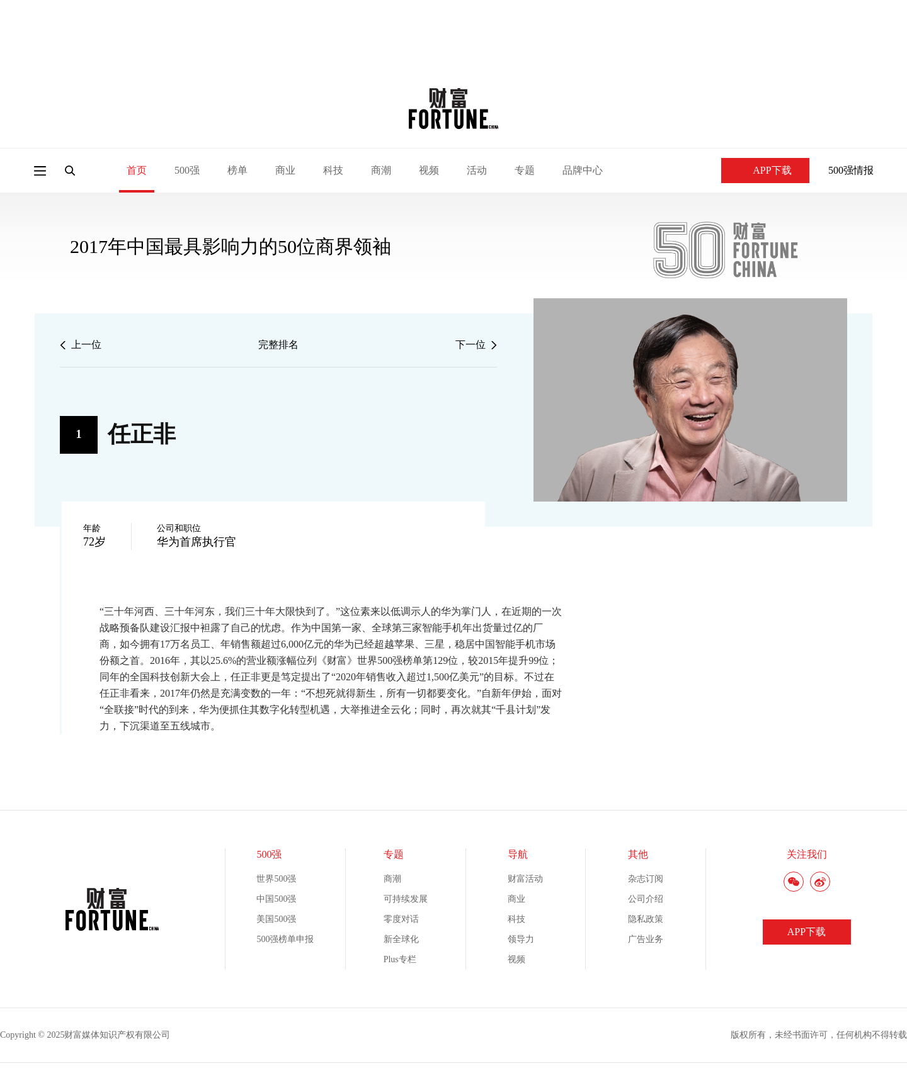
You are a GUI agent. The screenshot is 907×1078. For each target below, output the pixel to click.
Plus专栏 (400, 959)
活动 (477, 170)
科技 (333, 170)
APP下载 (765, 170)
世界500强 (276, 879)
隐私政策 (645, 919)
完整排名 (278, 344)
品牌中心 (582, 170)
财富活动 (525, 879)
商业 (285, 170)
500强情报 (851, 170)
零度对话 (401, 919)
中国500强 (276, 899)
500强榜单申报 (285, 939)
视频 (429, 170)
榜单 (237, 170)
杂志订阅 (645, 879)
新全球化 (401, 939)
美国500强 (276, 919)
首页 (137, 170)
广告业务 (645, 939)
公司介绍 (645, 899)
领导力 (521, 939)
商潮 (381, 170)
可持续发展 (406, 899)
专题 (525, 170)
